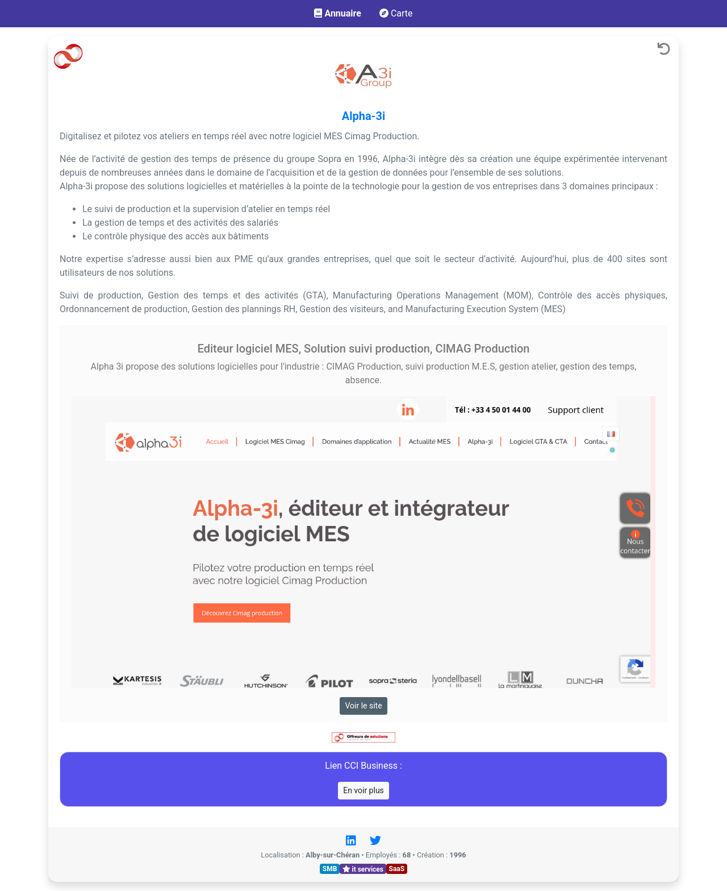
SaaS (397, 869)
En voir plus (363, 790)
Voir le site (363, 705)
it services (362, 869)
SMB (330, 869)
